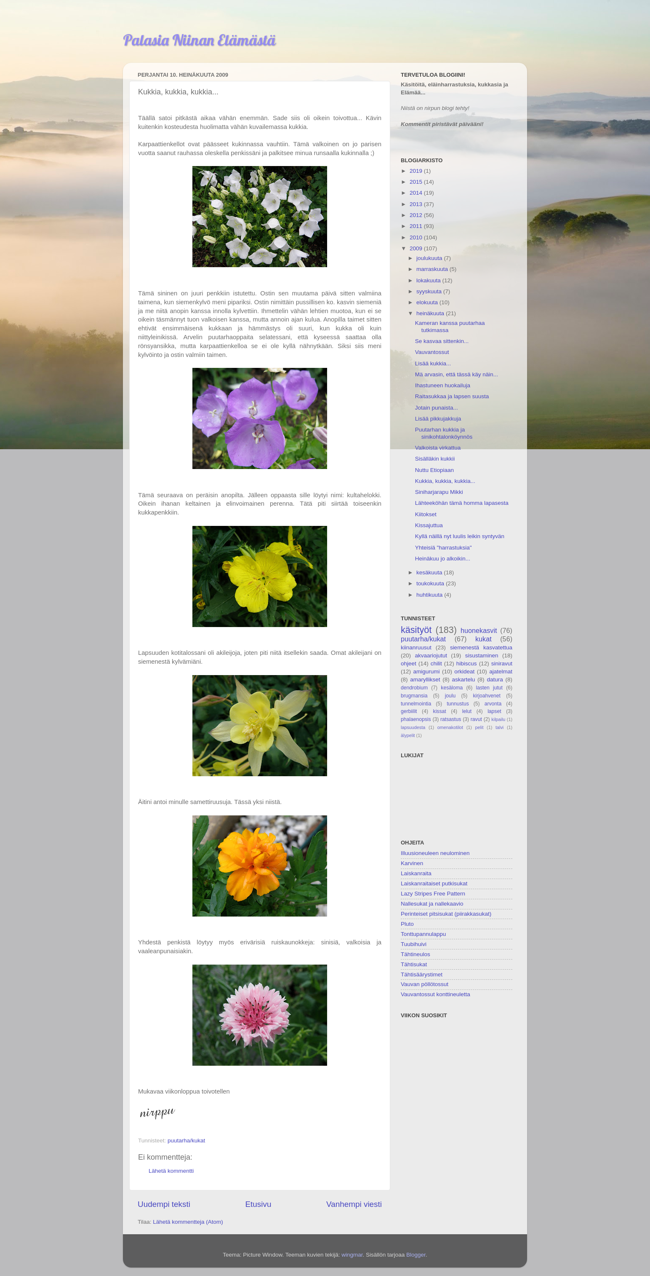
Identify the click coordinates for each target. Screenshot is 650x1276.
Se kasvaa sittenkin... (442, 341)
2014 (417, 193)
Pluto (407, 924)
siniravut (501, 663)
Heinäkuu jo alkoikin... (442, 558)
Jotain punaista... (436, 408)
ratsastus (450, 719)
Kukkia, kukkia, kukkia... (445, 481)
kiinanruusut (416, 647)
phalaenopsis (416, 719)
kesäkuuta (430, 572)
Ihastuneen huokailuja (442, 385)
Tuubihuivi (413, 944)
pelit (479, 727)
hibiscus (466, 663)
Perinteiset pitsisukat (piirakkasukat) (446, 914)
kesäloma (452, 688)
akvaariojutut (431, 655)
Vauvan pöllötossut (424, 984)
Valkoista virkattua (438, 448)
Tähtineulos (415, 954)
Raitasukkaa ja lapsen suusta (452, 396)
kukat (483, 639)
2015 (417, 182)
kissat (439, 711)
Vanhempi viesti (354, 1204)
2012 (417, 215)
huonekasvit (479, 630)
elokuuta (428, 302)
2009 (417, 248)
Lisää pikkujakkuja (438, 419)
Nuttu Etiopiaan (434, 470)
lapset (494, 711)
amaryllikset (425, 679)
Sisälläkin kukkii (435, 459)
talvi (499, 727)
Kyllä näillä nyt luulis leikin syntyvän (459, 536)
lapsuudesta (413, 727)
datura (495, 679)
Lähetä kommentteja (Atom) (188, 1222)
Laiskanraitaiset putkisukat (434, 883)
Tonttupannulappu (423, 934)
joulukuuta (430, 258)
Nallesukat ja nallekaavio (432, 904)
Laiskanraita (416, 873)
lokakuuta (429, 280)
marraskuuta (433, 269)
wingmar (351, 1255)
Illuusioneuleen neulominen (435, 853)
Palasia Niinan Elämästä (199, 39)
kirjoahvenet (487, 696)
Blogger (416, 1255)
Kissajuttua (429, 525)
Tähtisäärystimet (421, 974)
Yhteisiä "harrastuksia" (443, 547)
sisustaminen (481, 655)
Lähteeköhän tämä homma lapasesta (462, 503)
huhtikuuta (430, 595)
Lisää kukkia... (433, 363)
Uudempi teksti (164, 1204)
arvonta (493, 704)
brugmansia (414, 696)
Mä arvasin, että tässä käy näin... (456, 374)
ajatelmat (500, 671)
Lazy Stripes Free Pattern (433, 893)
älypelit (408, 735)
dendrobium (414, 688)
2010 (417, 237)
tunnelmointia (416, 704)
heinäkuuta (431, 313)
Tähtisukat (414, 964)
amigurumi (426, 671)
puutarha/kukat (186, 1140)
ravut (476, 719)
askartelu (463, 679)
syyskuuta (429, 291)
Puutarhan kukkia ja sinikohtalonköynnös (444, 433)
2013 (417, 204)
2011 (417, 226)
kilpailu (498, 719)
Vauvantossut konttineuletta (435, 994)
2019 (417, 171)
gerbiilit (409, 711)
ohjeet (408, 663)
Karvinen (412, 863)
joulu (450, 696)
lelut (467, 711)
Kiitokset (426, 514)
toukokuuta (431, 583)
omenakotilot (450, 727)
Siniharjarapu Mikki (439, 492)
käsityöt (416, 630)
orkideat (464, 671)
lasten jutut (489, 688)
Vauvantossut (432, 352)
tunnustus (458, 704)
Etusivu (258, 1204)
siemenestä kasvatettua (481, 647)
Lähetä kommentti (171, 1171)
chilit (436, 663)
